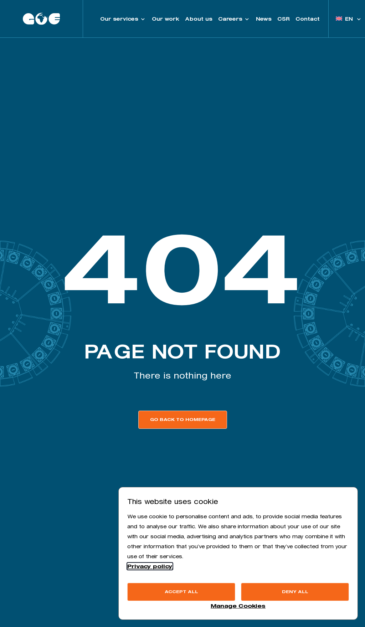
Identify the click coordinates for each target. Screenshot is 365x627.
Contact (307, 18)
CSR (283, 18)
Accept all (181, 591)
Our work (165, 18)
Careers (234, 18)
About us (198, 18)
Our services (123, 18)
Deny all (295, 591)
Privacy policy (150, 566)
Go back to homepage (182, 419)
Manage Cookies (238, 605)
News (264, 18)
